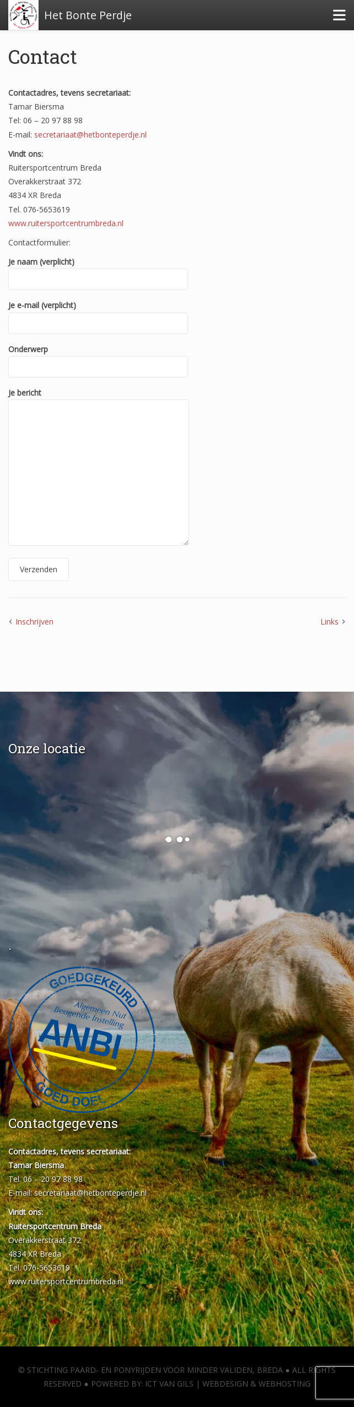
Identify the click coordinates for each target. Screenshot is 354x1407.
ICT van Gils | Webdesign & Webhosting (227, 1383)
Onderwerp (98, 358)
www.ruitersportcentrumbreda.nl (66, 223)
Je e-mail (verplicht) (98, 314)
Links (329, 621)
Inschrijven (34, 621)
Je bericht (98, 467)
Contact (42, 56)
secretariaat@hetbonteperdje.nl (90, 134)
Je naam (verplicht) (98, 270)
